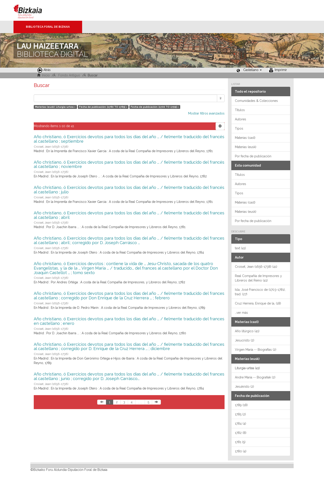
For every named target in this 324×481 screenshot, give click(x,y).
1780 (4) (240, 451)
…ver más (241, 312)
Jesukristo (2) (244, 386)
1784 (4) (240, 423)
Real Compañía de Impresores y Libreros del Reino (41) (258, 278)
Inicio (46, 75)
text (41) (240, 248)
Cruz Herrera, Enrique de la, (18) (258, 303)
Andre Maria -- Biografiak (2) (255, 377)
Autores (240, 119)
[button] (252, 70)
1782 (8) (240, 433)
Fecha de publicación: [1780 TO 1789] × (103, 106)
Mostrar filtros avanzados (206, 113)
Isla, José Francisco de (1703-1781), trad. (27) (260, 292)
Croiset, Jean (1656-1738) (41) (256, 266)
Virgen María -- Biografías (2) (255, 349)
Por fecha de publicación (253, 156)
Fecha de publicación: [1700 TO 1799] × (155, 106)
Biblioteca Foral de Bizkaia (48, 26)
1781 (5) (240, 442)
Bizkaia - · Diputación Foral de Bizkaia (33, 10)
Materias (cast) (245, 138)
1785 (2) (240, 414)
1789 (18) (241, 405)
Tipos (239, 128)
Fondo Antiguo (69, 75)
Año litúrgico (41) (247, 331)
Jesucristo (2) (244, 340)
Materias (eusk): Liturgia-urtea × (55, 106)
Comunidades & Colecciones (256, 101)
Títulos (240, 110)
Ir (221, 98)
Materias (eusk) (245, 147)
